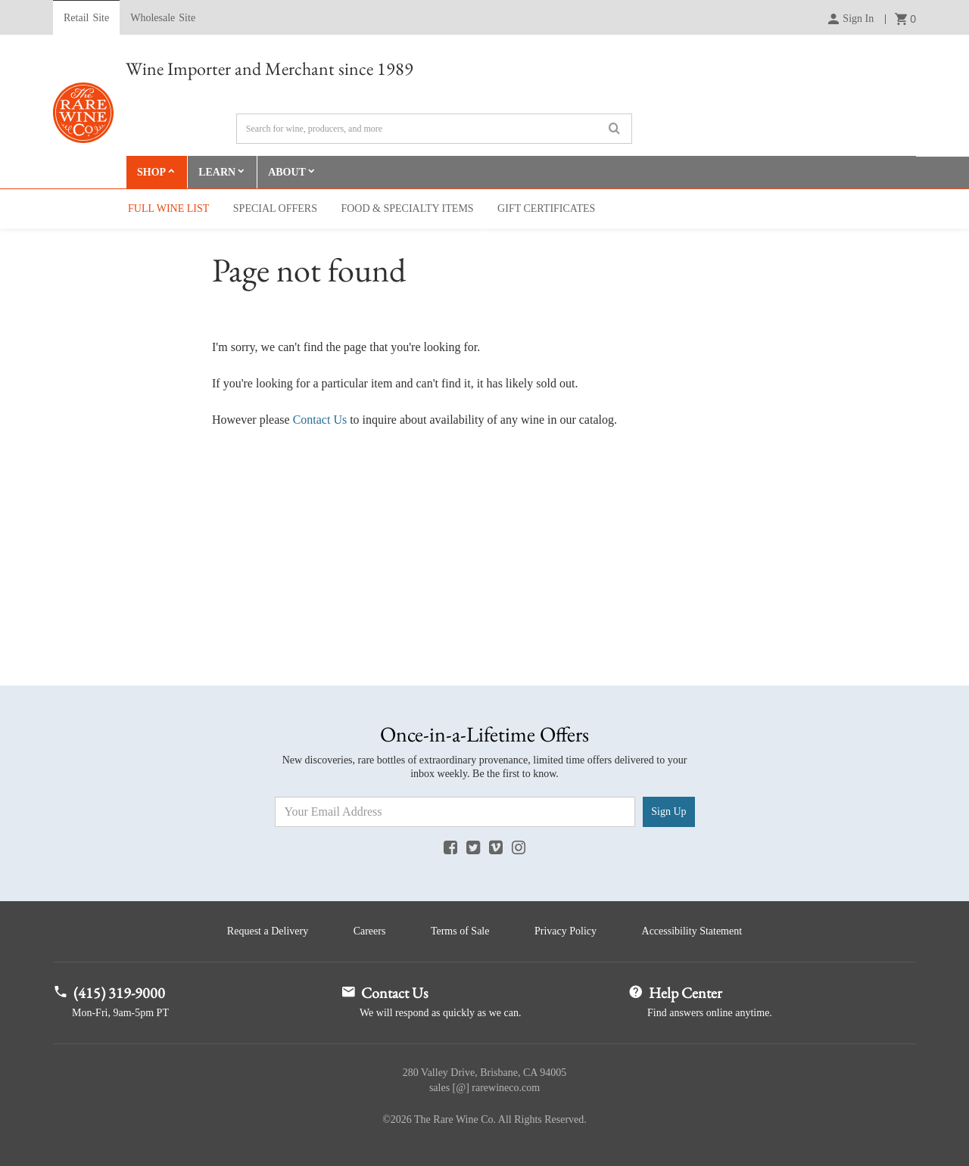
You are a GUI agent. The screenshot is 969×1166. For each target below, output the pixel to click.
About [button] (287, 172)
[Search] (434, 128)
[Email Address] (455, 812)
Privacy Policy (565, 931)
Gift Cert (546, 208)
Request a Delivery (267, 931)
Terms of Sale (460, 931)
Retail (86, 18)
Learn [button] (216, 172)
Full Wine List (168, 208)
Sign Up (668, 811)
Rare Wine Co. (83, 112)
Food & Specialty (407, 208)
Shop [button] (151, 172)
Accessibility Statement (692, 931)
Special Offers (275, 208)
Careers (370, 931)
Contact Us (320, 419)
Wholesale (162, 18)
